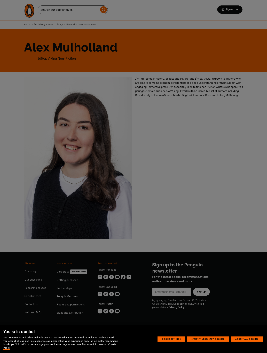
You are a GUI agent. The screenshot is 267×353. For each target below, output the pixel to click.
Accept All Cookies (246, 339)
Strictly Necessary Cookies (208, 339)
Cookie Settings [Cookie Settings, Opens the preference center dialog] (171, 339)
